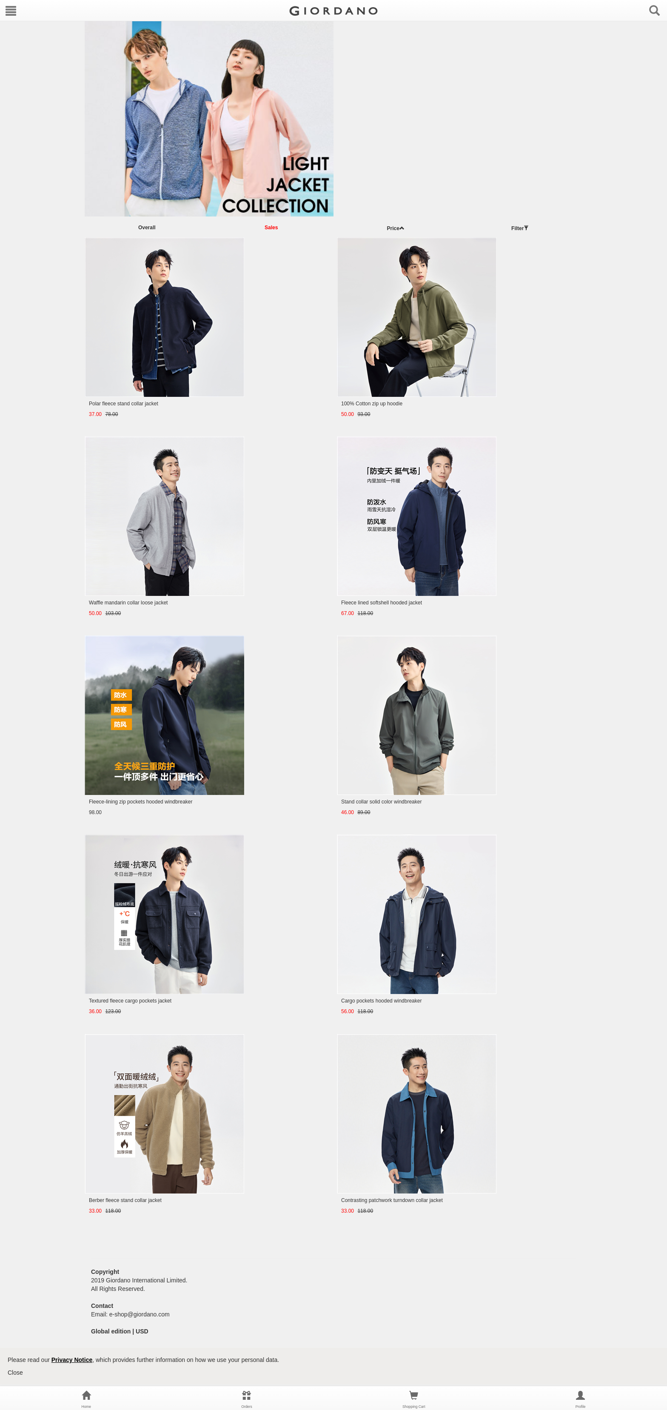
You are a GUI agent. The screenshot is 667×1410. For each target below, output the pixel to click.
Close (15, 1372)
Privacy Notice (72, 1359)
